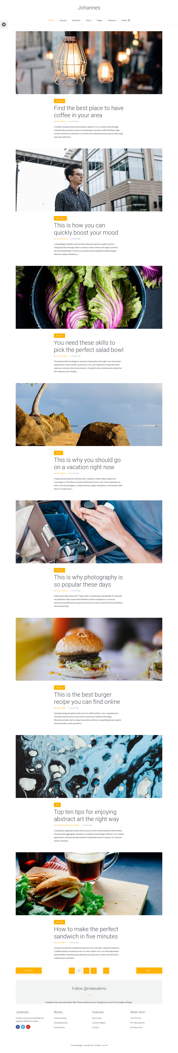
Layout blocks (59, 1027)
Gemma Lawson (62, 825)
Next (149, 970)
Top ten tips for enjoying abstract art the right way (86, 815)
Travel (58, 453)
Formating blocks (61, 1023)
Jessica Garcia (62, 239)
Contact (95, 1027)
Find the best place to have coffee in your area (89, 112)
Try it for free (135, 1018)
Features (112, 20)
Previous (29, 970)
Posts (88, 20)
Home (51, 20)
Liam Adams (61, 121)
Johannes (89, 8)
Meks (80, 1045)
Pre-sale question (137, 1023)
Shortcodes (97, 1018)
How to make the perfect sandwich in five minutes (86, 933)
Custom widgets (99, 1023)
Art (57, 805)
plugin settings (125, 1002)
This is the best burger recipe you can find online (87, 698)
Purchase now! (136, 1027)
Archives (76, 20)
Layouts (62, 20)
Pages (99, 20)
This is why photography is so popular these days (88, 581)
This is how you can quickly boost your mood (86, 229)
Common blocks (60, 1018)
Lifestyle (59, 101)
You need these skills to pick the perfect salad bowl (89, 346)
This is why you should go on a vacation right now (87, 463)
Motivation (60, 218)
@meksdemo (95, 988)
